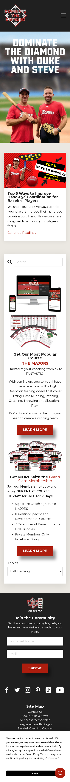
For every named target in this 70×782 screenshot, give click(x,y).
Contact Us (35, 711)
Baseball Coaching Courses (35, 728)
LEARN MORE (35, 430)
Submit (35, 668)
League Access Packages (35, 724)
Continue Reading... (21, 233)
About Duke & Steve (35, 716)
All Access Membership (35, 720)
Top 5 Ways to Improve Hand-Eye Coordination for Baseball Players (32, 197)
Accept (35, 773)
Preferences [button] (51, 758)
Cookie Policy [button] (32, 754)
